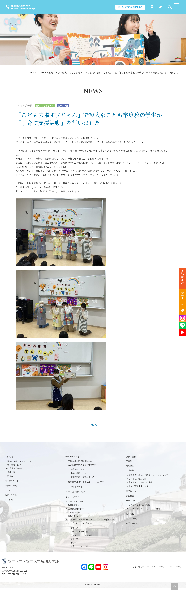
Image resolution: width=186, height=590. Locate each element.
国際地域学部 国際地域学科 (80, 463)
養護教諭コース (77, 471)
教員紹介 (11, 478)
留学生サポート (75, 518)
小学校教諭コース (78, 475)
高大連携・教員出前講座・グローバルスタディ (149, 477)
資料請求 (182, 276)
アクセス (9, 492)
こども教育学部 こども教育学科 (82, 467)
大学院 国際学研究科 (77, 494)
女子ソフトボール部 (79, 548)
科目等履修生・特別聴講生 (140, 507)
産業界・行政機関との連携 (140, 484)
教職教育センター (76, 507)
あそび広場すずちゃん (138, 488)
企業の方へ (131, 498)
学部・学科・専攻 (73, 458)
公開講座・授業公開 (137, 481)
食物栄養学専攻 (77, 489)
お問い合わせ (132, 525)
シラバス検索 (11, 488)
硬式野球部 (75, 530)
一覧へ (93, 425)
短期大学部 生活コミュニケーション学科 (86, 484)
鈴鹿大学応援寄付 (130, 7)
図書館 (129, 463)
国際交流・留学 (75, 514)
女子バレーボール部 (79, 534)
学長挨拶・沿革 (14, 467)
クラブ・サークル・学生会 (80, 525)
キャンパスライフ (73, 499)
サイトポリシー (177, 569)
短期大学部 (66, 105)
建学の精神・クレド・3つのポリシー (23, 463)
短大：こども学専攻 (46, 105)
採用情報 (130, 516)
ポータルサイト (12, 483)
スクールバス (11, 497)
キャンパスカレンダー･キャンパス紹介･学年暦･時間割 (92, 522)
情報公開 (11, 474)
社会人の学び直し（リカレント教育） (145, 511)
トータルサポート (76, 503)
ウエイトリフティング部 (81, 537)
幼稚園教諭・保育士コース (82, 479)
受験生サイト (182, 300)
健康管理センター (76, 511)
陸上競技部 (75, 541)
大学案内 (9, 458)
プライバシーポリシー (157, 569)
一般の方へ (131, 503)
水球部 (73, 545)
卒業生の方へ (132, 493)
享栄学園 (9, 502)
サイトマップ (132, 520)
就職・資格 (131, 458)
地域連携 (130, 472)
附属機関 (130, 468)
